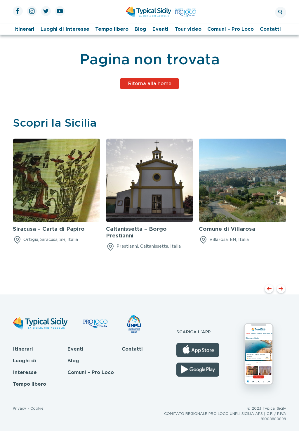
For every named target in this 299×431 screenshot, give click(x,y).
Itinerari (24, 29)
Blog (140, 29)
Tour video (188, 29)
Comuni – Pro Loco (230, 29)
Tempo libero (111, 29)
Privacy (19, 408)
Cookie (37, 408)
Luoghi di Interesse (65, 29)
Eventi (160, 29)
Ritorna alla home (149, 83)
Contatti (270, 29)
